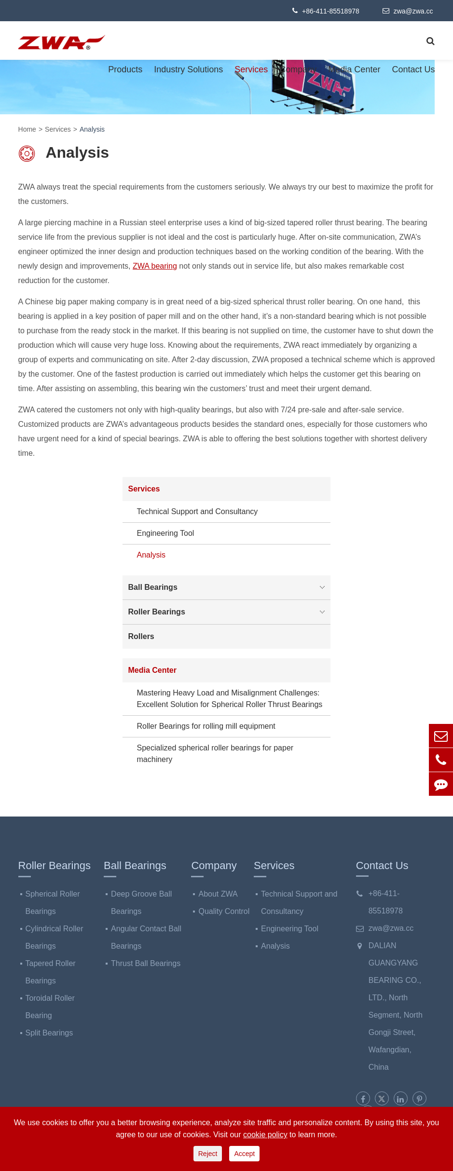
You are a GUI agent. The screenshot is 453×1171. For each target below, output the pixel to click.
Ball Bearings (229, 587)
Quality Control (223, 911)
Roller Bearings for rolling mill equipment (206, 726)
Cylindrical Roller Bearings (54, 937)
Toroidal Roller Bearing (50, 1007)
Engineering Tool (165, 533)
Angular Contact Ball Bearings (146, 937)
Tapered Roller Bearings (51, 972)
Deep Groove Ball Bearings (141, 902)
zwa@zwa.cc (408, 10)
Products (125, 69)
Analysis (92, 129)
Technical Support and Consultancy (197, 511)
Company (297, 69)
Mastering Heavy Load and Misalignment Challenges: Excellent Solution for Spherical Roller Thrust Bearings (230, 698)
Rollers (141, 636)
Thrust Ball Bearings (145, 963)
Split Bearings (49, 1033)
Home (27, 129)
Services (251, 69)
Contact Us (413, 69)
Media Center (354, 69)
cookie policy (265, 1134)
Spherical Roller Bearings (53, 902)
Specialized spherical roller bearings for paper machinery (215, 753)
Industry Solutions (188, 69)
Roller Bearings (229, 612)
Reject (208, 1153)
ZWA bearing (155, 266)
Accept (244, 1153)
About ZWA (217, 894)
